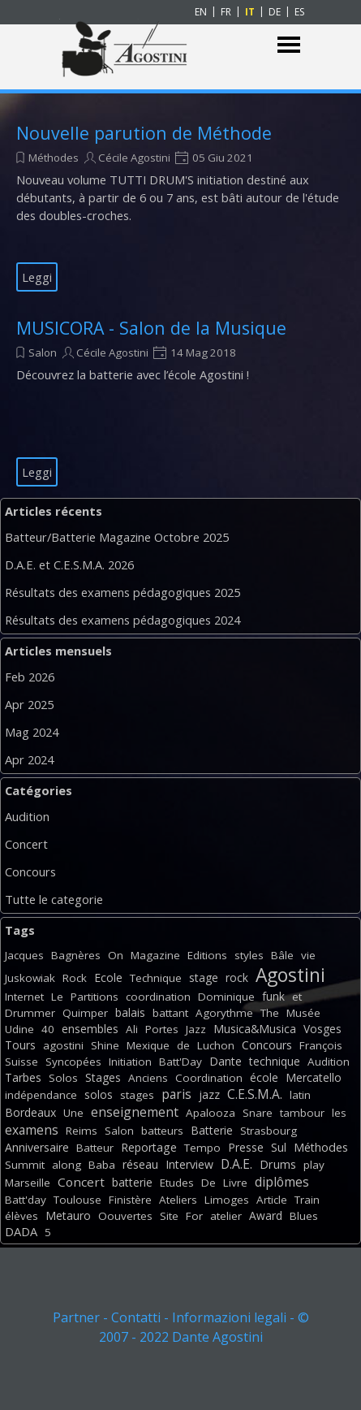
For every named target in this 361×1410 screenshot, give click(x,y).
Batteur (95, 1147)
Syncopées (73, 1061)
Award (265, 1215)
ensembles (90, 1028)
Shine (105, 1045)
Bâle (282, 955)
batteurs (162, 1130)
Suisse (21, 1061)
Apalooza (210, 1112)
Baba (101, 1164)
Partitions (94, 996)
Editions (207, 955)
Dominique (226, 996)
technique (274, 1061)
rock (237, 977)
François (320, 1045)
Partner (76, 1317)
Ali (132, 1029)
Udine (19, 1029)
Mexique (148, 1045)
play (313, 1164)
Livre (235, 1182)
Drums (278, 1164)
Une (73, 1112)
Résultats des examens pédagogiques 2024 (122, 620)
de (183, 1045)
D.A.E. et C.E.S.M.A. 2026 (69, 564)
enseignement (134, 1112)
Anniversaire (37, 1147)
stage (203, 977)
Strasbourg (268, 1130)
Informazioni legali (229, 1317)
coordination (158, 996)
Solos (63, 1077)
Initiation (130, 1061)
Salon (42, 352)
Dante (225, 1061)
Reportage (149, 1147)
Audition (27, 816)
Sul (278, 1147)
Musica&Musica (254, 1028)
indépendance (41, 1095)
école (264, 1077)
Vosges (322, 1028)
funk (273, 996)
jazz (209, 1094)
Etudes (177, 1182)
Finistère (130, 1199)
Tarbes (23, 1077)
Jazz (196, 1029)
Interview (189, 1164)
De (208, 1182)
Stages (103, 1077)
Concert (26, 844)
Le (57, 996)
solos (98, 1094)
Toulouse (77, 1199)
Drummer (30, 1013)
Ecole (108, 977)
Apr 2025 (29, 704)
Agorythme (224, 1013)
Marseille (27, 1182)
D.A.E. (236, 1164)
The (269, 1013)
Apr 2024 (29, 759)
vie (308, 955)
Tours (20, 1045)
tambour (302, 1112)
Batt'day (25, 1199)
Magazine (155, 955)
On (115, 955)
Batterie (212, 1130)
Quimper (85, 1013)
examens (31, 1130)
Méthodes (53, 157)
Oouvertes (125, 1216)
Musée (303, 1013)
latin (300, 1095)
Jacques (24, 955)
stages (137, 1095)
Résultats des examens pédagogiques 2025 (122, 592)
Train (307, 1199)
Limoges (226, 1199)
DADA (21, 1231)
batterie (132, 1182)
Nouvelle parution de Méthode (144, 133)
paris (176, 1094)
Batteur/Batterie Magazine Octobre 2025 (117, 537)
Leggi (37, 277)
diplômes (282, 1182)
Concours (30, 871)
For (194, 1216)
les (339, 1112)
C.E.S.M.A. (254, 1094)
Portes (161, 1029)
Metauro (68, 1215)
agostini (63, 1045)
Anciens (148, 1077)
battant (170, 1013)
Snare (258, 1112)
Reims (81, 1130)
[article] (180, 206)
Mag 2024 (31, 732)
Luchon (215, 1045)
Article (271, 1199)
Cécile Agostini (134, 157)
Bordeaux (30, 1112)
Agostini (290, 975)
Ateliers (178, 1199)
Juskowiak (30, 978)
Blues (304, 1216)
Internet (24, 996)
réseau (140, 1164)
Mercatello (314, 1077)
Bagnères (76, 955)
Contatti (136, 1317)
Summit (25, 1164)
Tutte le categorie (54, 899)
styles (249, 955)
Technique (156, 978)
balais (130, 1012)
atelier (226, 1216)
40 (47, 1029)
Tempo (202, 1147)
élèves (21, 1216)
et (297, 996)
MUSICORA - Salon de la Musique (151, 328)
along (66, 1164)
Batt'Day (180, 1061)
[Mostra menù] (289, 45)
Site (169, 1216)
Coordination (209, 1077)
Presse (246, 1147)
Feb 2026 (29, 676)
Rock (74, 978)
